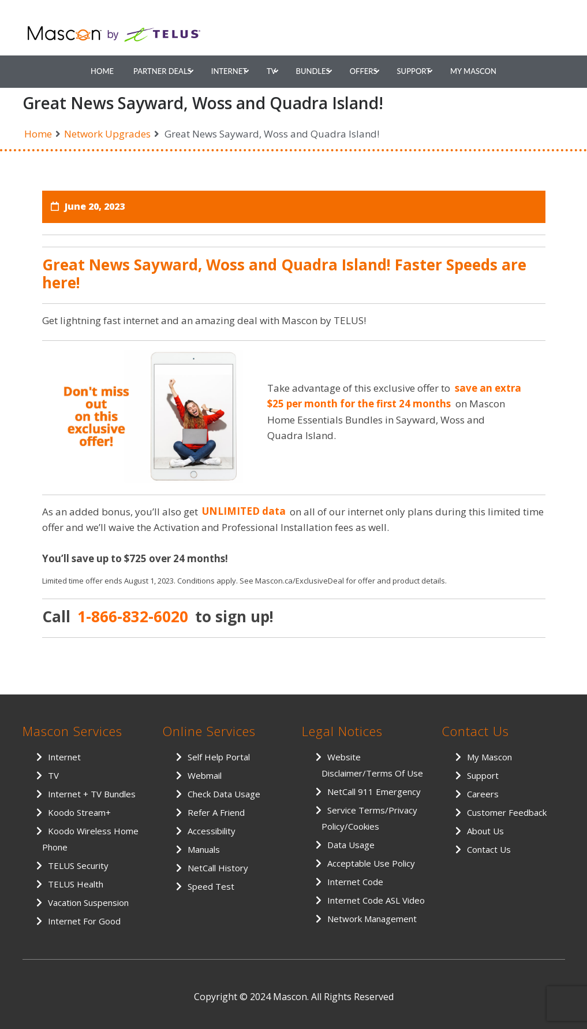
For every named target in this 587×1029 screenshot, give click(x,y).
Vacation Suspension (88, 902)
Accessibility (211, 831)
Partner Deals (162, 71)
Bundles (313, 71)
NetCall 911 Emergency (374, 791)
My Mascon (473, 71)
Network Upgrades (107, 133)
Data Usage (351, 844)
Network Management (372, 918)
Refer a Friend (216, 812)
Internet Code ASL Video (376, 900)
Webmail (205, 775)
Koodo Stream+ (79, 812)
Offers (363, 71)
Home (102, 71)
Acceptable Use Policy (371, 863)
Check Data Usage (224, 794)
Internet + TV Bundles (92, 794)
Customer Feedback (507, 812)
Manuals (204, 849)
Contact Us (489, 849)
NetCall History (218, 868)
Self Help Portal (219, 757)
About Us (485, 831)
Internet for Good (84, 921)
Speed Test (211, 886)
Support (414, 71)
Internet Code (355, 881)
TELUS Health (75, 884)
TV (271, 71)
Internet (229, 71)
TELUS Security (78, 865)
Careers (483, 794)
